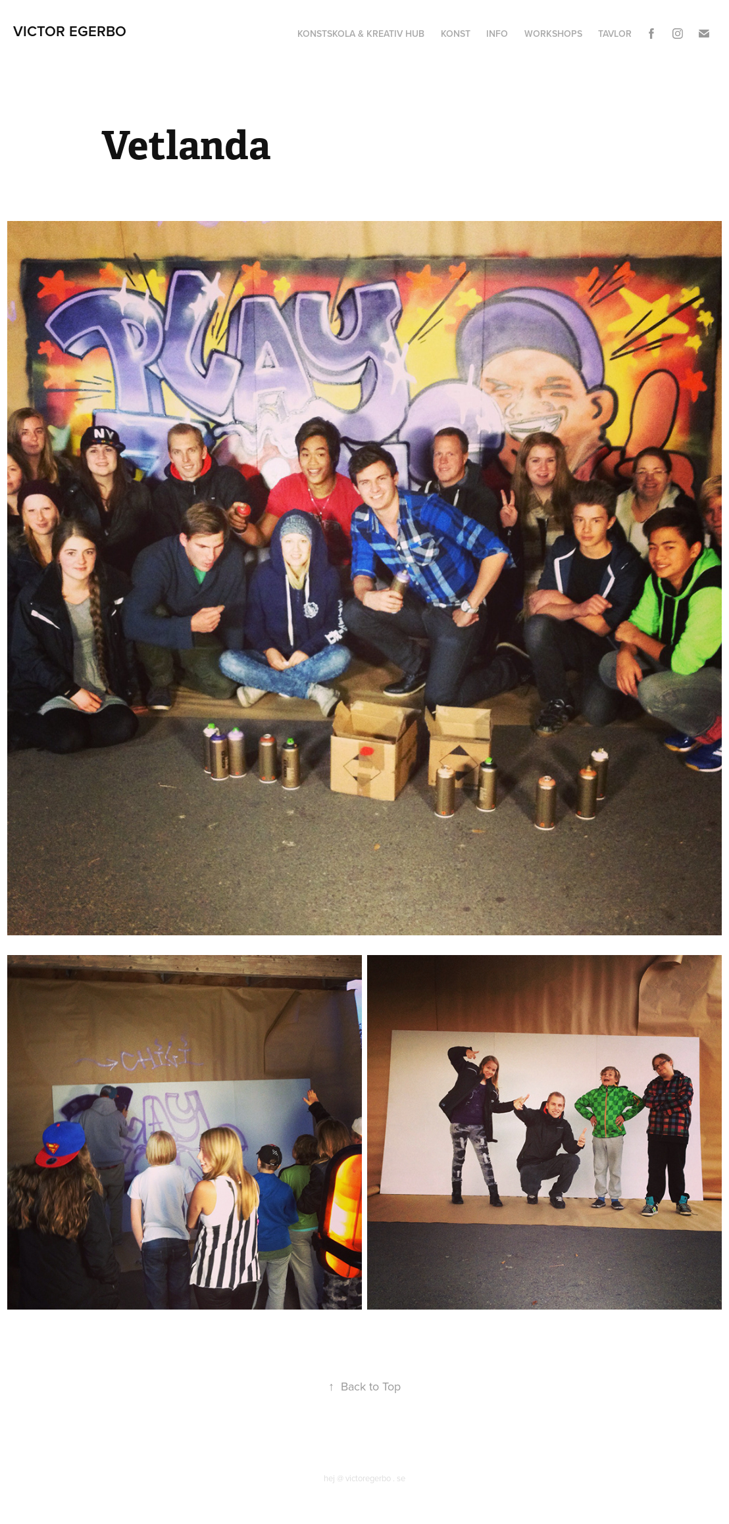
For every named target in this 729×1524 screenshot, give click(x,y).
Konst (455, 33)
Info (497, 33)
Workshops (553, 33)
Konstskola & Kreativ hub (360, 33)
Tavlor (615, 33)
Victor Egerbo (69, 30)
